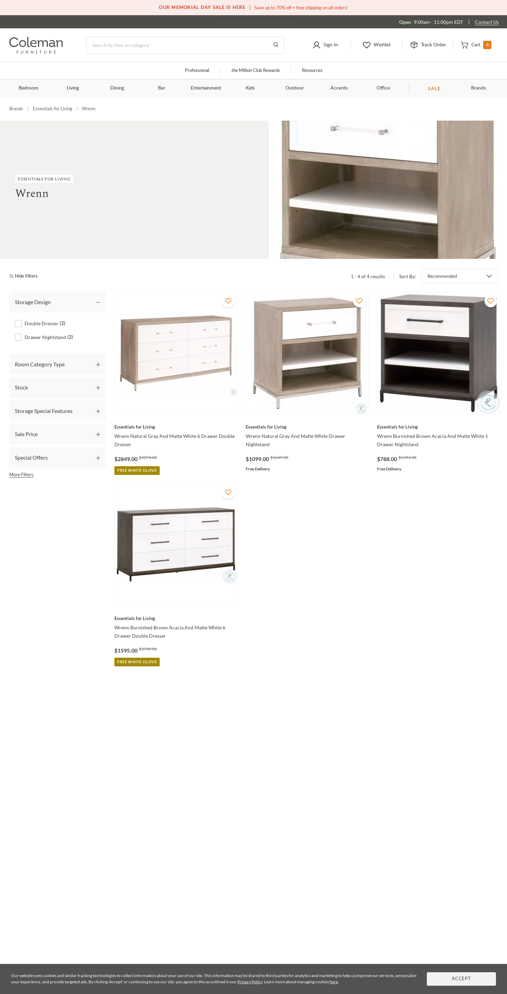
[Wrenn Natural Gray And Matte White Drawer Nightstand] (307, 427)
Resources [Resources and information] (312, 70)
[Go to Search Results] (275, 45)
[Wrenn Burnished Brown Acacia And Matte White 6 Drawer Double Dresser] (175, 618)
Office (383, 88)
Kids (250, 88)
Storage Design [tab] (33, 302)
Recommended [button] (442, 276)
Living (73, 88)
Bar (161, 88)
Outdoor (294, 88)
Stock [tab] (21, 387)
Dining (117, 88)
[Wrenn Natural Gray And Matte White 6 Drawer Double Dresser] (175, 427)
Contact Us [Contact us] (487, 22)
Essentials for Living (52, 108)
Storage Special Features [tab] (44, 410)
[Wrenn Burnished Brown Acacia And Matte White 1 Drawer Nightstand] (438, 427)
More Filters (21, 474)
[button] (325, 45)
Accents (339, 88)
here (334, 981)
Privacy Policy (249, 981)
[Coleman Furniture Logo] (36, 52)
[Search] (185, 45)
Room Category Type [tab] (40, 363)
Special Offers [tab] (31, 457)
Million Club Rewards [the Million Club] (255, 70)
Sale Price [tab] (26, 433)
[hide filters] (25, 276)
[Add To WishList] (228, 301)
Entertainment (206, 88)
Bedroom (28, 88)
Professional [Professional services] (197, 70)
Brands (478, 88)
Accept (461, 979)
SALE (434, 88)
